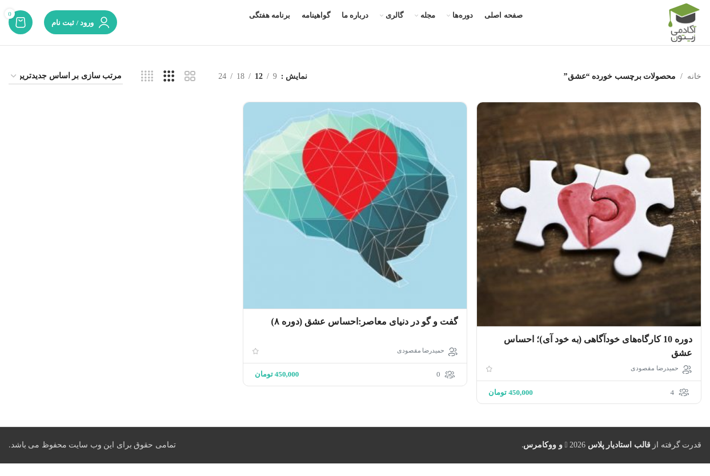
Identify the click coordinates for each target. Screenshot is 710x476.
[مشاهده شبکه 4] (147, 90)
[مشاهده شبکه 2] (190, 90)
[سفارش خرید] (66, 91)
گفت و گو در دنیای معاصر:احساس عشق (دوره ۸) (364, 334)
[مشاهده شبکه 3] (169, 90)
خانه (694, 90)
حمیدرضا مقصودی (655, 381)
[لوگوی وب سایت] (683, 29)
